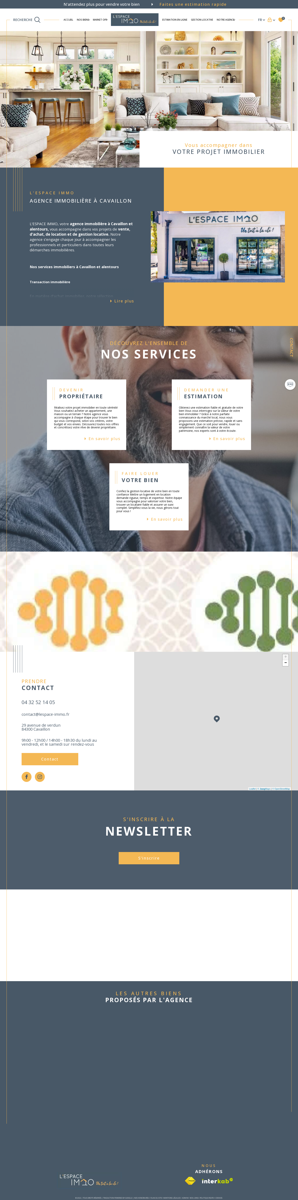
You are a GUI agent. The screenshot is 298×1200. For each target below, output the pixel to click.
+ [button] (285, 657)
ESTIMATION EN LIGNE (174, 19)
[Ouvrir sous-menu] (89, 19)
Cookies (218, 1198)
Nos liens (194, 1198)
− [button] (285, 663)
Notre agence (225, 19)
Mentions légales (171, 1198)
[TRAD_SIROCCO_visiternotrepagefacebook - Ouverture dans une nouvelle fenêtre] (27, 777)
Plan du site (156, 1198)
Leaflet (252, 789)
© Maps (264, 789)
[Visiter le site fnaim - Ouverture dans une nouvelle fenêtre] (190, 1181)
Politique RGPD (207, 1198)
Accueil (68, 19)
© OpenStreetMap (281, 789)
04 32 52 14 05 (38, 702)
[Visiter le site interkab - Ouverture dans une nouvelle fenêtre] (217, 1180)
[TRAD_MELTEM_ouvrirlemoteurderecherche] (27, 20)
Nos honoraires (141, 1198)
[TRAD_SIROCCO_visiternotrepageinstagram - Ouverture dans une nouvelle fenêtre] (40, 777)
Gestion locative (202, 19)
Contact (291, 347)
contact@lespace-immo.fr (46, 714)
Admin (185, 1198)
